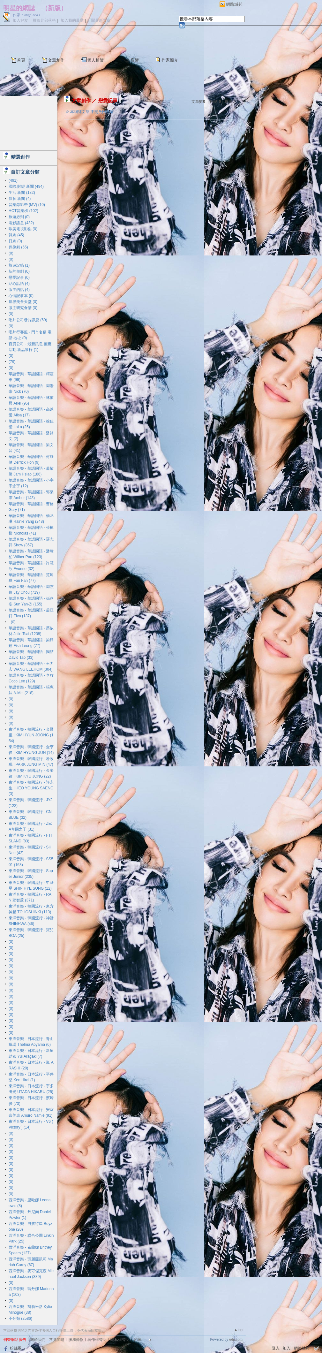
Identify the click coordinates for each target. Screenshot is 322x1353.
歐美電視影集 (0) (23, 229)
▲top (238, 1329)
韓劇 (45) (16, 235)
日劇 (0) (15, 241)
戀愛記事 (107, 100)
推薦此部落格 (44, 20)
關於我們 (37, 1339)
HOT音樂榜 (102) (23, 211)
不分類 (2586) (20, 1318)
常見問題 (56, 1339)
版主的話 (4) (19, 289)
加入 (286, 1348)
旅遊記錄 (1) (19, 265)
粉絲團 (15, 1348)
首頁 (21, 60)
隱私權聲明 (120, 1339)
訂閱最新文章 (98, 20)
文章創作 (56, 60)
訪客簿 (132, 60)
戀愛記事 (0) (19, 277)
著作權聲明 (97, 1339)
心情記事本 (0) (21, 295)
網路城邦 (234, 4)
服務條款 (76, 1339)
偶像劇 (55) (18, 247)
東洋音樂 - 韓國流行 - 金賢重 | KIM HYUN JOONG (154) (31, 735)
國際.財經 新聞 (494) (26, 186)
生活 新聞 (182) (22, 192)
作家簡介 (169, 60)
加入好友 (20, 20)
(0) (11, 253)
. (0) (12, 622)
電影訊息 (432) (21, 223)
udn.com (236, 1339)
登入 (276, 1348)
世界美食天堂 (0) (23, 302)
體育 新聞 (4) (20, 198)
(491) (13, 180)
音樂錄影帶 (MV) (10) (27, 204)
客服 (137, 1339)
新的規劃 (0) (19, 271)
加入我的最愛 (72, 20)
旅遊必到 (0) (19, 217)
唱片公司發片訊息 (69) (28, 320)
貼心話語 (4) (19, 283)
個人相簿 (95, 60)
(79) (12, 362)
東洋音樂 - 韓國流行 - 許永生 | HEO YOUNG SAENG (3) (31, 788)
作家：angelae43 (26, 15)
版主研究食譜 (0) (23, 308)
